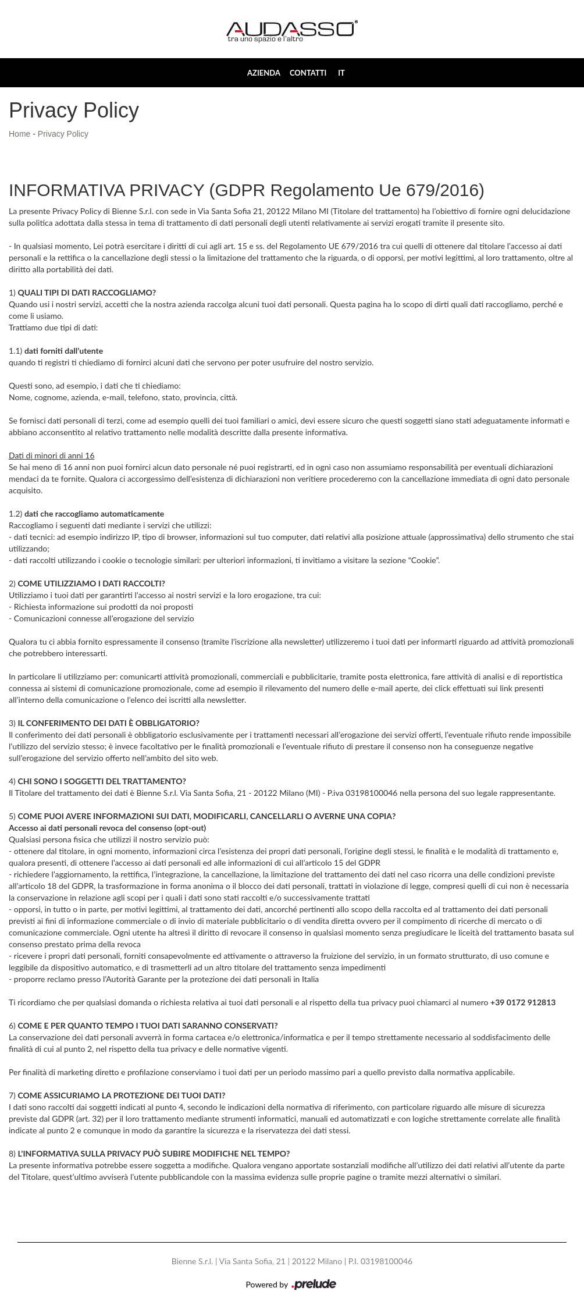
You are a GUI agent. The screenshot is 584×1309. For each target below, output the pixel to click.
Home (19, 133)
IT (341, 72)
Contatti (308, 72)
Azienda (263, 72)
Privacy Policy (63, 133)
